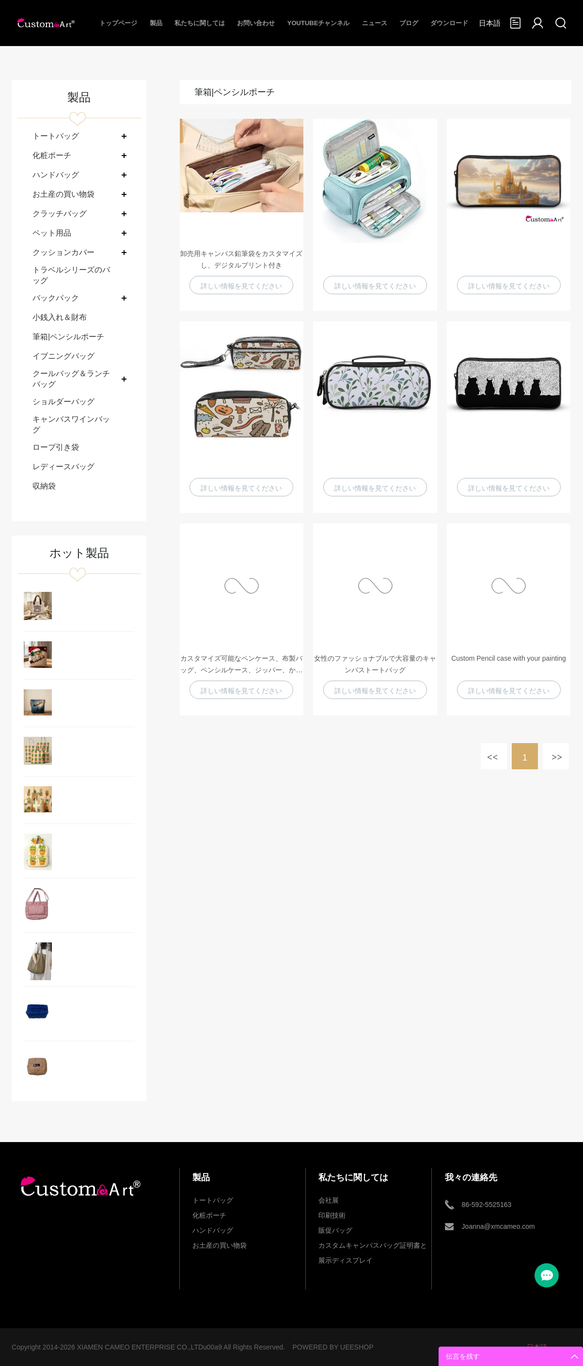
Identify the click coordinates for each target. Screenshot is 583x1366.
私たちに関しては (199, 23)
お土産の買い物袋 (63, 194)
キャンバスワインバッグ (71, 424)
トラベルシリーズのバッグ (71, 275)
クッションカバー (63, 252)
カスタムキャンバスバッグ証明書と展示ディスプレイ (372, 1247)
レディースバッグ (63, 466)
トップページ (118, 23)
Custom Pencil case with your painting (508, 658)
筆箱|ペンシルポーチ (68, 337)
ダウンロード (449, 23)
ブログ (408, 23)
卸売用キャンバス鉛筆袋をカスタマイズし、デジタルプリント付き (241, 259)
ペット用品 (51, 233)
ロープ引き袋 (55, 447)
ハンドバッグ (55, 175)
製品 (156, 23)
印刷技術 (332, 1215)
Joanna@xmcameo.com (498, 1226)
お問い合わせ (256, 23)
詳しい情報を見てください (241, 286)
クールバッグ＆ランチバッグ (71, 378)
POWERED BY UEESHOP (332, 1347)
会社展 (328, 1200)
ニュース (374, 23)
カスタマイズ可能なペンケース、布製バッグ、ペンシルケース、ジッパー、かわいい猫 (241, 665)
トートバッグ (55, 136)
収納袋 (44, 486)
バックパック (55, 298)
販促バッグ (335, 1230)
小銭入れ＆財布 (59, 317)
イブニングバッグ (63, 356)
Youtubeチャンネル (318, 23)
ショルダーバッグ (63, 401)
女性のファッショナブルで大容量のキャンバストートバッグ (375, 664)
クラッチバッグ (59, 213)
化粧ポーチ (51, 155)
